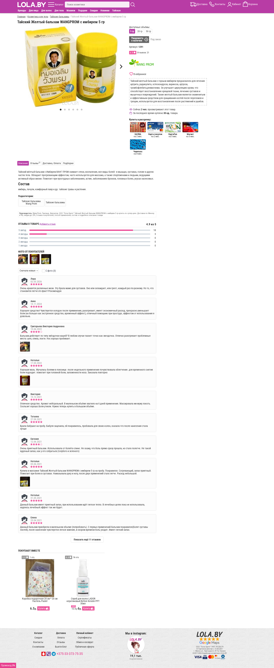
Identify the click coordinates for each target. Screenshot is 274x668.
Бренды (22, 10)
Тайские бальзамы (55, 202)
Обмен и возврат (84, 642)
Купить (41, 608)
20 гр (139, 31)
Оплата (61, 637)
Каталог (38, 633)
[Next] (120, 66)
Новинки (104, 10)
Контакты (38, 642)
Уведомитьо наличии (137, 39)
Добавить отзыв (47, 224)
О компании (38, 646)
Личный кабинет (84, 633)
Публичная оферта (84, 646)
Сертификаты (85, 637)
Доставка (61, 633)
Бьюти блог (61, 646)
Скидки (94, 10)
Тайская (116, 10)
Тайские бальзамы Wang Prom (31, 202)
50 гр (148, 31)
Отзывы (61, 642)
